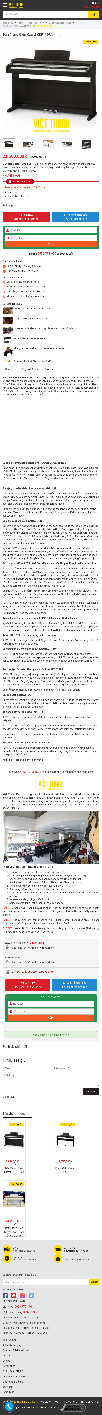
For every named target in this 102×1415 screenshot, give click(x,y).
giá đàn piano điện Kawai (29, 759)
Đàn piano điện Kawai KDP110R (20, 377)
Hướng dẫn (8, 1392)
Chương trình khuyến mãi (16, 1350)
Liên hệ (6, 1360)
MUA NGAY (26, 217)
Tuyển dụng (9, 1365)
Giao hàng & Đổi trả (13, 1381)
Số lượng (8, 205)
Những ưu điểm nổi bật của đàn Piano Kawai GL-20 (39, 348)
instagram (22, 1295)
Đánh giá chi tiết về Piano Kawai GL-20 (32, 361)
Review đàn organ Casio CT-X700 (30, 338)
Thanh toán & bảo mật (15, 1376)
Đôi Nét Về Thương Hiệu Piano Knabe (32, 308)
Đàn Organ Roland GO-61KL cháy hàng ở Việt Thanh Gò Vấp (43, 328)
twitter (31, 1295)
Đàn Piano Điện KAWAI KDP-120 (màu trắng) (14, 1231)
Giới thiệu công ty (12, 1345)
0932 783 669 (91, 6)
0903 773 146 (46, 971)
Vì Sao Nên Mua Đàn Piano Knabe (30, 318)
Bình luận (91, 1091)
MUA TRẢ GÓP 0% (75, 215)
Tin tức (6, 1355)
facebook (5, 1295)
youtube (14, 1295)
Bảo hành (8, 1386)
